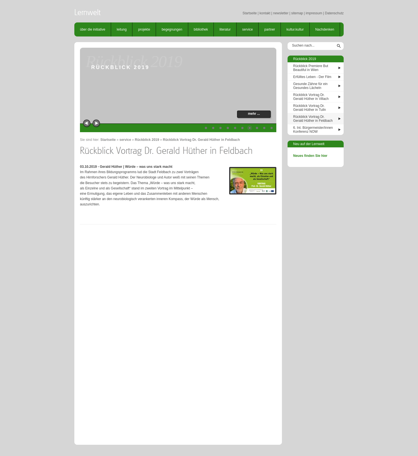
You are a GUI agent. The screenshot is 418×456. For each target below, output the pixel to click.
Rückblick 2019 (147, 140)
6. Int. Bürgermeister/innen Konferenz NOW (313, 130)
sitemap (297, 13)
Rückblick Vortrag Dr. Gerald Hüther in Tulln (309, 108)
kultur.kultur (295, 29)
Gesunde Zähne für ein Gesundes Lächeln (310, 86)
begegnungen (172, 29)
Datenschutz (334, 13)
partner (269, 29)
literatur (225, 29)
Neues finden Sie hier (310, 156)
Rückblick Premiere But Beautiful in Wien (310, 68)
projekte (144, 29)
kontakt (264, 13)
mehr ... (254, 114)
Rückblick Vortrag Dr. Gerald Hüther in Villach (311, 97)
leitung (122, 29)
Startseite (249, 13)
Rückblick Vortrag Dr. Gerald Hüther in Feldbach (201, 140)
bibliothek (201, 29)
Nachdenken (324, 29)
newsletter (280, 13)
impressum (314, 13)
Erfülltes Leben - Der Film (312, 77)
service (247, 29)
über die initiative (92, 29)
